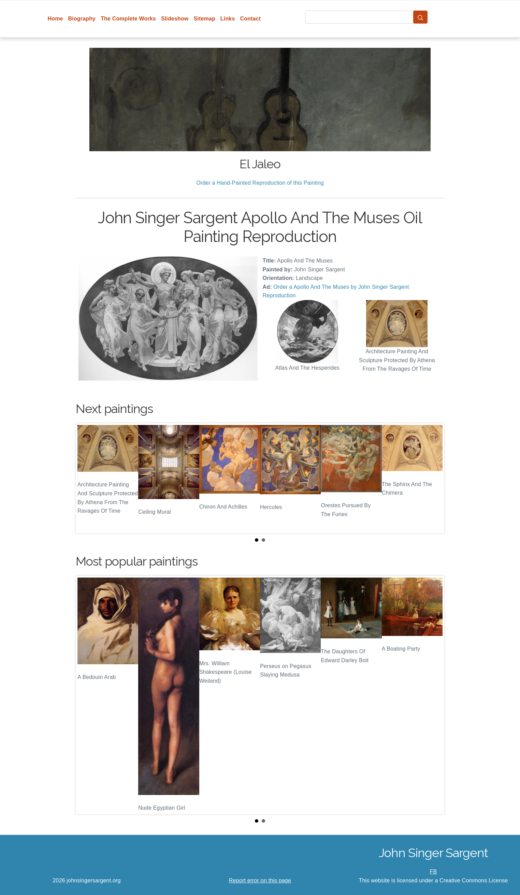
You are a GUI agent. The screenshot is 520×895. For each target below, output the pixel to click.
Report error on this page (260, 880)
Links (227, 19)
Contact (250, 19)
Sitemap (204, 19)
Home (55, 19)
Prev (86, 478)
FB (433, 872)
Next (433, 478)
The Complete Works (128, 19)
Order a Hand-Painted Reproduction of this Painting (260, 183)
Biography (82, 19)
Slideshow (175, 19)
